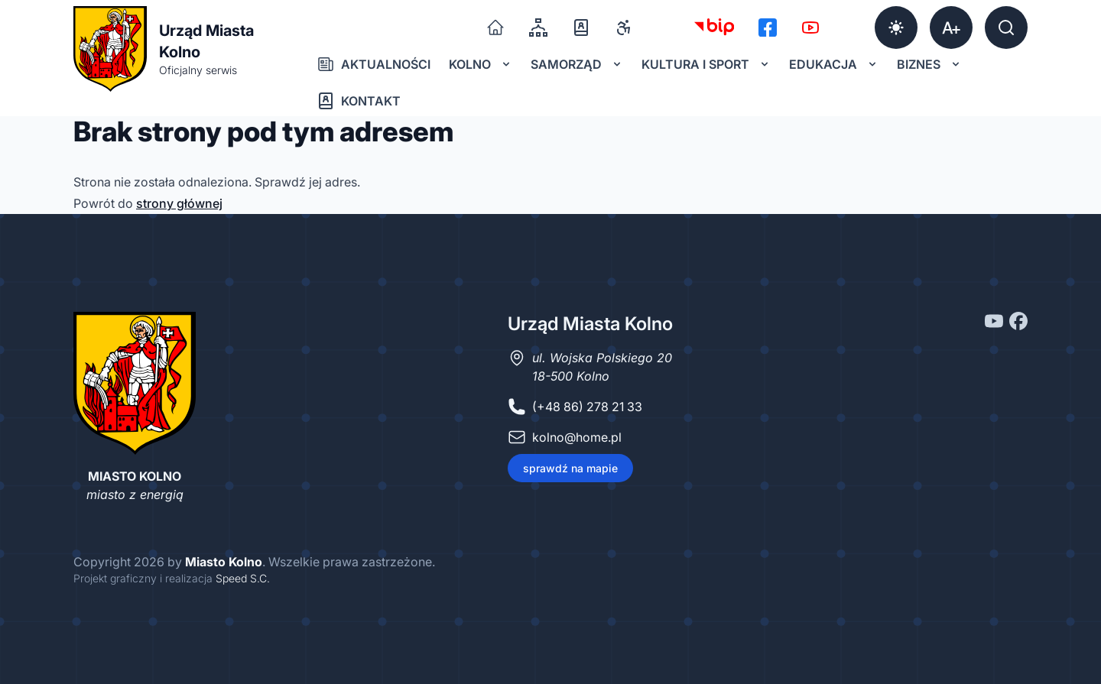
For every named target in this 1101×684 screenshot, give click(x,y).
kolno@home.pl (577, 437)
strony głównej (179, 203)
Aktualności (373, 64)
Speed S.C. (243, 578)
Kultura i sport (706, 64)
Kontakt (359, 101)
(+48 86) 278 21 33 (587, 406)
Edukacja (834, 64)
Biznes (929, 64)
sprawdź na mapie (570, 468)
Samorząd (577, 64)
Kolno (480, 64)
